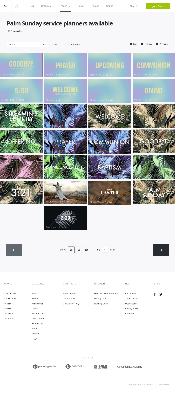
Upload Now (69, 298)
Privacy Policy (131, 308)
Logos (35, 338)
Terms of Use (131, 298)
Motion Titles (38, 313)
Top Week (8, 313)
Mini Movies (37, 303)
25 (71, 249)
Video (65, 6)
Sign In (134, 6)
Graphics (47, 6)
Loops (35, 308)
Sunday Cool (100, 298)
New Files (7, 308)
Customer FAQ (132, 293)
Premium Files (10, 293)
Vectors (35, 333)
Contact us (130, 313)
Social (81, 6)
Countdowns (38, 318)
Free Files (7, 303)
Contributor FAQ (71, 303)
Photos (95, 6)
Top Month (8, 318)
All (32, 6)
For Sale (148, 44)
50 (79, 249)
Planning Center (101, 303)
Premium (164, 44)
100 (86, 249)
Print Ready (37, 323)
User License (131, 303)
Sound (109, 6)
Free (135, 44)
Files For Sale (9, 298)
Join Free (157, 6)
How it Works (69, 293)
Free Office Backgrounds (106, 293)
